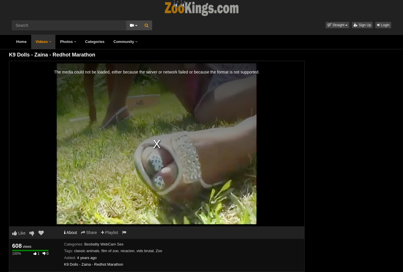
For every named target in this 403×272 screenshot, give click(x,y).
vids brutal (145, 251)
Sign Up (362, 25)
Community (125, 41)
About (70, 232)
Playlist (109, 232)
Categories (95, 41)
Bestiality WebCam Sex (104, 244)
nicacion (128, 251)
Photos (68, 41)
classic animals (86, 251)
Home (21, 41)
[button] (337, 25)
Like (19, 233)
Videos (43, 41)
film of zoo (109, 251)
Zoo (159, 251)
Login (383, 25)
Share (89, 232)
